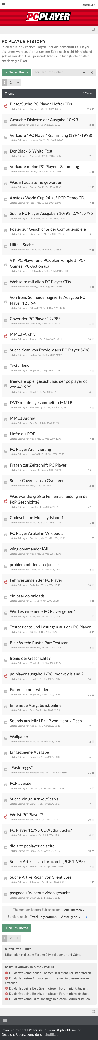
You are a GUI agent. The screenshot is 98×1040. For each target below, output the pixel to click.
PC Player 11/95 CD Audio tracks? (41, 830)
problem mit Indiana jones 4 (35, 565)
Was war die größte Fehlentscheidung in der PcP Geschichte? (49, 499)
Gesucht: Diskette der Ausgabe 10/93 (44, 120)
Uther (33, 898)
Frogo (33, 203)
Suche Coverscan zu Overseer (37, 481)
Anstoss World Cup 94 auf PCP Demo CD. (47, 198)
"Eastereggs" (21, 768)
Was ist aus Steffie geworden (36, 183)
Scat (32, 486)
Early (32, 585)
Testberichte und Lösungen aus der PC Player (50, 627)
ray (31, 507)
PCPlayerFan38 (37, 271)
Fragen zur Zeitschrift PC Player (38, 465)
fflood (33, 439)
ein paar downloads (27, 596)
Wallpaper (19, 737)
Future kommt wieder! (30, 690)
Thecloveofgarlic (38, 407)
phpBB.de (51, 1034)
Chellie (33, 324)
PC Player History (24, 42)
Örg (32, 423)
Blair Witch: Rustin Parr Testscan (39, 643)
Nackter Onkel (37, 773)
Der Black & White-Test (31, 151)
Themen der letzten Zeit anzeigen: (49, 909)
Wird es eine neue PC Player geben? (42, 612)
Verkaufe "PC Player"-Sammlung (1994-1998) (51, 136)
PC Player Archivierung (30, 450)
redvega (34, 140)
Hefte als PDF (22, 434)
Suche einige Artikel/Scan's (34, 799)
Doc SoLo (34, 538)
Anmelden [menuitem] (88, 4)
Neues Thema (16, 72)
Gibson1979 (36, 308)
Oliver (33, 172)
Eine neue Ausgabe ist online (36, 705)
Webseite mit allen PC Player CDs (40, 282)
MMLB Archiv (22, 418)
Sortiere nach (33, 916)
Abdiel (33, 156)
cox (31, 820)
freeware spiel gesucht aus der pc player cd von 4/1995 (49, 384)
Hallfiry (33, 287)
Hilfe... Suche (22, 245)
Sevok (33, 648)
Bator (32, 523)
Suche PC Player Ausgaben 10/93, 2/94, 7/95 (51, 214)
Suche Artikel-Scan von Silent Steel (41, 877)
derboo (33, 355)
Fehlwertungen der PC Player (36, 580)
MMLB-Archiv (22, 334)
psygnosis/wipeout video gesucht (40, 893)
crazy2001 (35, 454)
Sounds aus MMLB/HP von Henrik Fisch (46, 721)
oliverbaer (35, 218)
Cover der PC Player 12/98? (35, 319)
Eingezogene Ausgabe (29, 752)
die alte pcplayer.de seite (32, 846)
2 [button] (11, 82)
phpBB (24, 1030)
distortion (34, 234)
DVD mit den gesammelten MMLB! (41, 403)
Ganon (33, 109)
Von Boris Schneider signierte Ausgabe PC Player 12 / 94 (47, 300)
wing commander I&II (29, 549)
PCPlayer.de (21, 784)
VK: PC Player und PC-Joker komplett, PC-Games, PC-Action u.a (47, 263)
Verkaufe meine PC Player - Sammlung (44, 167)
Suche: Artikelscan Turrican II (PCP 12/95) (47, 862)
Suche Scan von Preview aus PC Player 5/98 (50, 350)
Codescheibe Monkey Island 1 (37, 518)
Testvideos (19, 366)
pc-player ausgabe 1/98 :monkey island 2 (47, 674)
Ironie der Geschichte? (30, 658)
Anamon (34, 339)
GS (31, 632)
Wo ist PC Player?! (26, 815)
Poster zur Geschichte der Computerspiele (48, 229)
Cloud (33, 125)
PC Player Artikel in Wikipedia (36, 534)
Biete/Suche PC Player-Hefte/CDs (41, 104)
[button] (17, 82)
